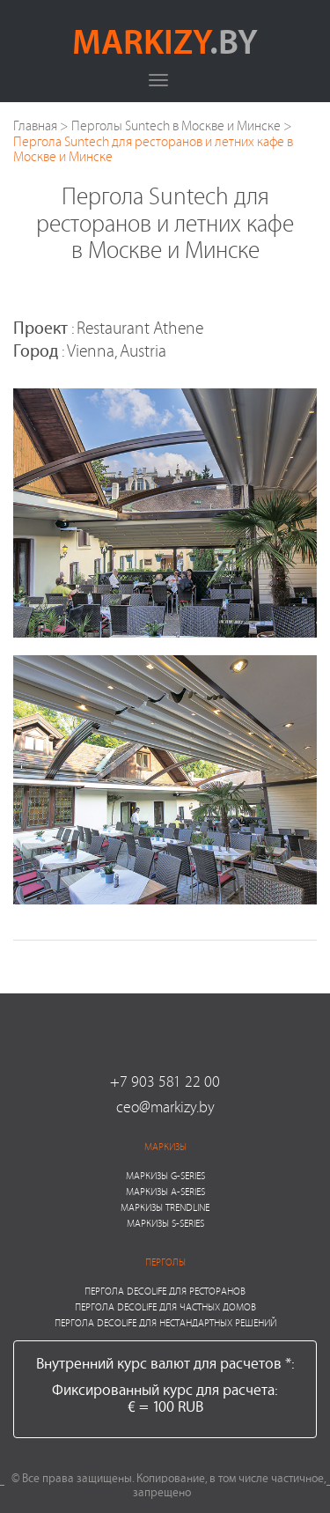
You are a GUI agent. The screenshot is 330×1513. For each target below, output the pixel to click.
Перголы (165, 1261)
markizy (165, 40)
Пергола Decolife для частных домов (165, 1306)
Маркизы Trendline (165, 1206)
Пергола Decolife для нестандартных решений (165, 1322)
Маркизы (165, 1146)
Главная (35, 125)
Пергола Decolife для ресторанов (165, 1290)
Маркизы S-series (165, 1222)
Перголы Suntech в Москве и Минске (176, 125)
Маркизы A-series (165, 1191)
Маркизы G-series (165, 1175)
